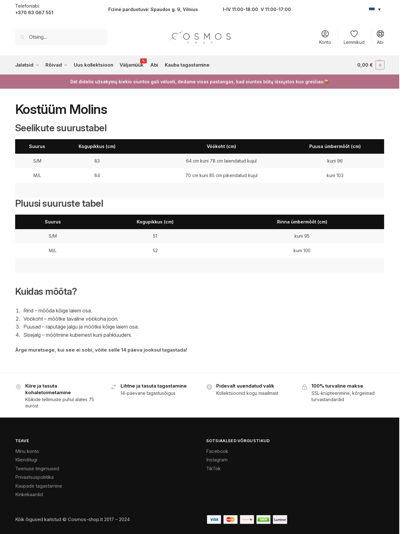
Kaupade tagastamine (38, 486)
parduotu (132, 9)
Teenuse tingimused (37, 469)
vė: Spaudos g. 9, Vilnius (170, 9)
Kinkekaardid (29, 494)
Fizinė (114, 9)
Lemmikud (354, 37)
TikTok (213, 469)
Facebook (217, 451)
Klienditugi (26, 460)
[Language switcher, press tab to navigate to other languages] (374, 9)
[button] (370, 65)
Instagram (217, 460)
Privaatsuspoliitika (34, 477)
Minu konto (27, 451)
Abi (380, 37)
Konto (325, 37)
